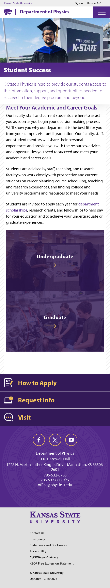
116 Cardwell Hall (55, 458)
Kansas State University (18, 3)
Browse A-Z (94, 3)
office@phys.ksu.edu (55, 484)
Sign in (79, 3)
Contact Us (37, 533)
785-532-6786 (55, 475)
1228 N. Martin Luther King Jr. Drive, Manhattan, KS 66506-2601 (55, 467)
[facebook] (39, 440)
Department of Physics (44, 12)
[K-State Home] (8, 12)
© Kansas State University (47, 573)
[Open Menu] (101, 12)
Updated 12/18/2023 (43, 579)
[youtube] (71, 440)
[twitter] (55, 440)
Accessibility (38, 551)
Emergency (37, 539)
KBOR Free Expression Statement (52, 563)
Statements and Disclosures (48, 545)
